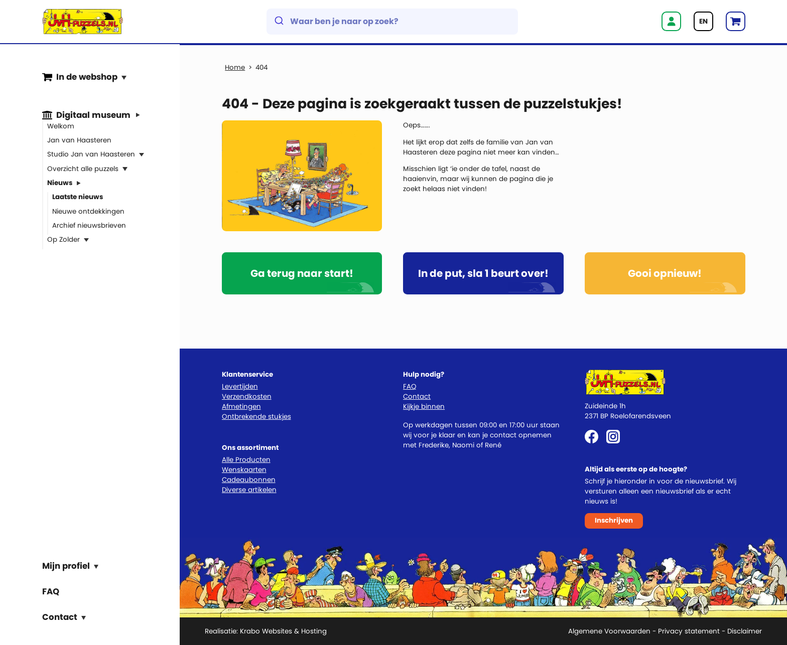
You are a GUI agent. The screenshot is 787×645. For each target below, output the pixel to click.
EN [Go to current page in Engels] (703, 21)
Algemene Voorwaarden (609, 631)
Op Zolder (63, 239)
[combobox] (392, 22)
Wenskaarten (244, 469)
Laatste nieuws (77, 197)
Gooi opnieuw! (665, 273)
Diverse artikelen (249, 490)
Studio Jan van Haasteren (91, 154)
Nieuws (59, 183)
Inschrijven (614, 520)
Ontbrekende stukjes (256, 416)
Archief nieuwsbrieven (89, 225)
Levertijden (240, 386)
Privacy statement (689, 631)
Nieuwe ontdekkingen (88, 211)
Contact (417, 396)
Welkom (60, 125)
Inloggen (671, 21)
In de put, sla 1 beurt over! (483, 273)
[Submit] (278, 22)
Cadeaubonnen (249, 480)
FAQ (50, 591)
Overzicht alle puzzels (82, 168)
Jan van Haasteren (79, 140)
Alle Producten (246, 459)
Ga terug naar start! (301, 273)
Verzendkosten (247, 396)
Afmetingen (241, 406)
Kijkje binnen (424, 406)
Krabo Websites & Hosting (283, 631)
